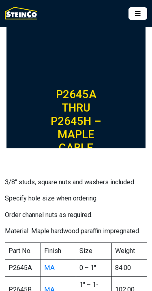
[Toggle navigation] (137, 13)
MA (49, 268)
